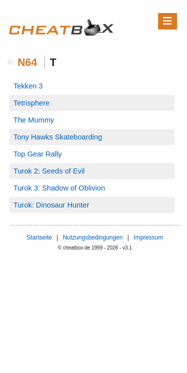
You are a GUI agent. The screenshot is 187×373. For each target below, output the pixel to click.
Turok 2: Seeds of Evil (49, 171)
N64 (27, 62)
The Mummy (33, 120)
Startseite (39, 237)
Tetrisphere (31, 103)
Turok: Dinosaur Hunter (51, 205)
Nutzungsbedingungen (93, 237)
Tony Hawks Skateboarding (57, 137)
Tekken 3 (28, 86)
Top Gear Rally (37, 154)
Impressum (148, 237)
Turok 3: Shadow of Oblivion (59, 188)
